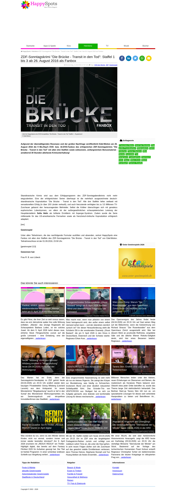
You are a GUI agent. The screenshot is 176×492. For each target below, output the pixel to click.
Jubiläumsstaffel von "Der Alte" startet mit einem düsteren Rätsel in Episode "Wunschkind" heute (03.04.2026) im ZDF (87, 425)
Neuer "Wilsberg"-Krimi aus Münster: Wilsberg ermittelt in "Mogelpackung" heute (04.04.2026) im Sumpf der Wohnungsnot (40, 365)
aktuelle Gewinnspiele (31, 471)
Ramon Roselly (135, 163)
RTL (95, 374)
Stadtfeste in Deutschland (33, 477)
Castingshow (134, 157)
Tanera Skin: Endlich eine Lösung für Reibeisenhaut (130, 368)
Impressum (117, 471)
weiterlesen (40, 338)
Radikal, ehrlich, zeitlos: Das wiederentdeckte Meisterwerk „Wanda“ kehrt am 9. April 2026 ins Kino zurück (41, 308)
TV (107, 46)
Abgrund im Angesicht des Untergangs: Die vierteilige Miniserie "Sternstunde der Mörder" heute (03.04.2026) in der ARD (132, 424)
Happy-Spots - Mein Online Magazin (39, 5)
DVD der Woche (99, 65)
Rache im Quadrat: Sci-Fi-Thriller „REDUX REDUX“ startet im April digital (42, 426)
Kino (69, 46)
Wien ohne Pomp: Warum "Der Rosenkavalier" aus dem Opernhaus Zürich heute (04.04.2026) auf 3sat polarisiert (130, 307)
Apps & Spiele (49, 46)
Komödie (130, 154)
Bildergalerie (142, 148)
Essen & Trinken (74, 471)
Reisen (70, 480)
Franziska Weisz (126, 145)
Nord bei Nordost (142, 145)
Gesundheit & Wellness (77, 477)
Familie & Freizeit (74, 474)
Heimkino (88, 46)
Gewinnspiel (113, 65)
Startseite (30, 46)
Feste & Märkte (28, 468)
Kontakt (115, 468)
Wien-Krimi (135, 160)
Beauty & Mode (74, 468)
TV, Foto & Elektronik (76, 483)
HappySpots (26, 51)
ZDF (107, 65)
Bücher (146, 46)
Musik (126, 46)
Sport (126, 160)
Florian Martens (134, 151)
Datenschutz (117, 474)
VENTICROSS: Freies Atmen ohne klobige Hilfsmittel (84, 368)
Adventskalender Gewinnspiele (35, 474)
